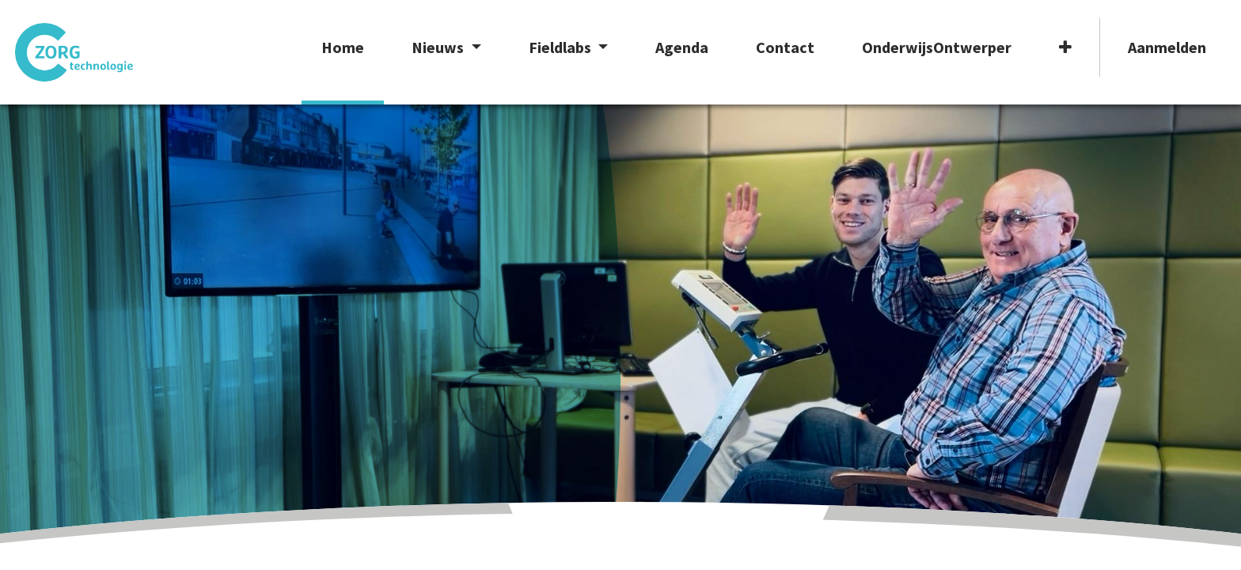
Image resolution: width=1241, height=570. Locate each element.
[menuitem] (334, 61)
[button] (1056, 61)
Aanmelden (1157, 47)
